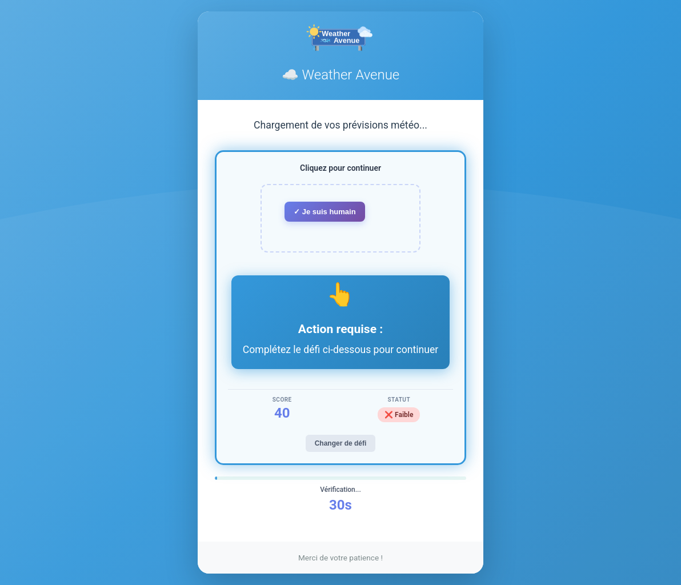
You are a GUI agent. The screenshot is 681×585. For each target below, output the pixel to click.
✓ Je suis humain (325, 211)
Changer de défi (341, 443)
